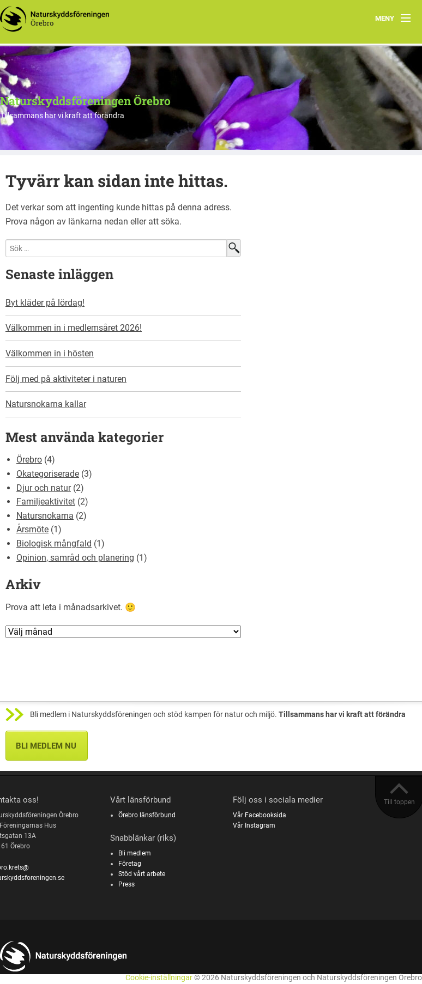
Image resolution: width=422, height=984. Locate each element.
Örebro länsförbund (147, 815)
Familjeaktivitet (45, 501)
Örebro (29, 459)
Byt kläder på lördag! (45, 302)
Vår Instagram (254, 825)
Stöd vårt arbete (141, 874)
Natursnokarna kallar (45, 404)
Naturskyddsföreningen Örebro (85, 100)
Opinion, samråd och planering (75, 557)
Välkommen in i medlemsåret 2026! (73, 328)
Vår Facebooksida (259, 815)
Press (126, 884)
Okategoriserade (47, 474)
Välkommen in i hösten (49, 353)
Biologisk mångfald (54, 543)
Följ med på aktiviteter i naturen (65, 379)
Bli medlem (134, 853)
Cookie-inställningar (158, 977)
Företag (129, 863)
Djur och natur (43, 488)
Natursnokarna (45, 516)
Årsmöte (32, 529)
